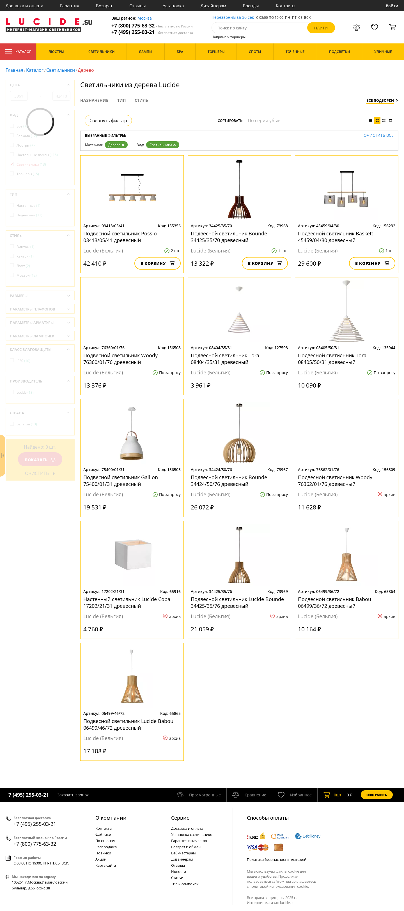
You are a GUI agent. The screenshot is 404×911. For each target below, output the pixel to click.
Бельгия (27, 424)
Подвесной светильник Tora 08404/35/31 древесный (225, 358)
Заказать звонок (73, 795)
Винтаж (26, 246)
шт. (333, 794)
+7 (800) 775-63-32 (152, 25)
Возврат (104, 5)
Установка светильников (192, 834)
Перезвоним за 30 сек (233, 17)
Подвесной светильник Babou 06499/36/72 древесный (334, 602)
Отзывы (137, 5)
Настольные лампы (37, 154)
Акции (100, 859)
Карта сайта (105, 865)
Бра (23, 126)
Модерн (27, 275)
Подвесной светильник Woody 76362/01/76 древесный (335, 480)
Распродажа (106, 846)
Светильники (60, 70)
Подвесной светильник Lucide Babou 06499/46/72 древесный (128, 724)
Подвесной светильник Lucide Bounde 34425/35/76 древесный (237, 602)
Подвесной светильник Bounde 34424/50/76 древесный (229, 480)
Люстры (26, 145)
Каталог (18, 51)
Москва (144, 18)
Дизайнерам (213, 5)
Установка (173, 5)
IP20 (23, 360)
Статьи (177, 877)
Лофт (23, 265)
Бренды (251, 5)
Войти (392, 5)
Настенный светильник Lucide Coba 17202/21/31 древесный (126, 602)
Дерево (116, 144)
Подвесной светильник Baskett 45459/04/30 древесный (335, 237)
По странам (105, 840)
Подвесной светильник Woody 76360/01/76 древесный (120, 358)
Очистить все (379, 135)
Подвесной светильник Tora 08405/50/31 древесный (332, 358)
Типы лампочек (185, 883)
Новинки (103, 853)
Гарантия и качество (189, 840)
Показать (40, 459)
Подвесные (29, 215)
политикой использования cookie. (279, 886)
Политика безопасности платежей (276, 859)
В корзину (158, 263)
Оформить (376, 795)
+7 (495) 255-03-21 (152, 32)
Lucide (25, 392)
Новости (178, 871)
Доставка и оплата (24, 5)
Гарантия (69, 5)
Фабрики (103, 834)
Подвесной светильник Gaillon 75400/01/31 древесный (120, 480)
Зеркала (27, 135)
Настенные (28, 205)
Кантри (25, 256)
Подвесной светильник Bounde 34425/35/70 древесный (229, 237)
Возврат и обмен (186, 846)
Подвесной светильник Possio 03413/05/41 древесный (120, 237)
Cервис (180, 817)
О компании (111, 817)
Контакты (285, 5)
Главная (14, 70)
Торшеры (28, 173)
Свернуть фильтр (108, 120)
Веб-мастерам (183, 853)
